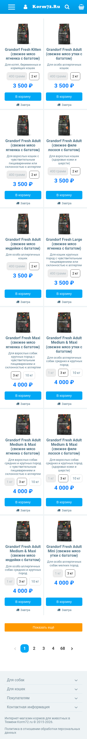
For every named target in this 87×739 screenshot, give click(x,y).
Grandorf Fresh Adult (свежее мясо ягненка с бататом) (23, 145)
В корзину (23, 96)
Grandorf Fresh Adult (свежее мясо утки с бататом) (64, 54)
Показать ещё (43, 627)
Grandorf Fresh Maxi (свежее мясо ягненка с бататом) (23, 342)
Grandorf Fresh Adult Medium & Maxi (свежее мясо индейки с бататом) (23, 553)
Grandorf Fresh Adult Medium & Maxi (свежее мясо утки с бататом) (64, 345)
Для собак (15, 680)
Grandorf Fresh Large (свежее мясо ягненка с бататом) (64, 243)
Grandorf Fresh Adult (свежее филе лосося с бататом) (64, 145)
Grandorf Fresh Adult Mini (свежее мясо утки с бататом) (64, 551)
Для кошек (16, 689)
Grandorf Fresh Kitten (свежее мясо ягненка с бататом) (23, 54)
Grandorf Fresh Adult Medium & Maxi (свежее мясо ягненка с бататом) (23, 447)
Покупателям (18, 698)
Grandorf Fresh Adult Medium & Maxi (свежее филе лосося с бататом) (64, 447)
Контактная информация (28, 707)
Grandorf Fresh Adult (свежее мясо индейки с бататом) (23, 243)
